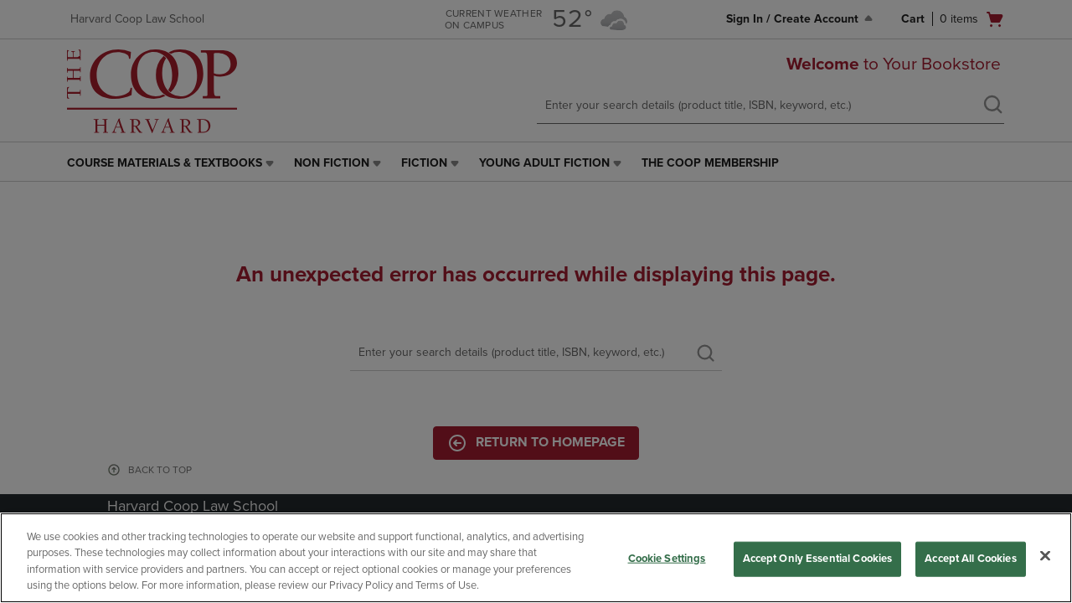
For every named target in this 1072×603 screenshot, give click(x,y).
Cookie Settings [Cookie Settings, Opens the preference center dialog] (667, 558)
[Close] (1045, 555)
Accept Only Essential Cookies (818, 558)
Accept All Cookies (970, 558)
